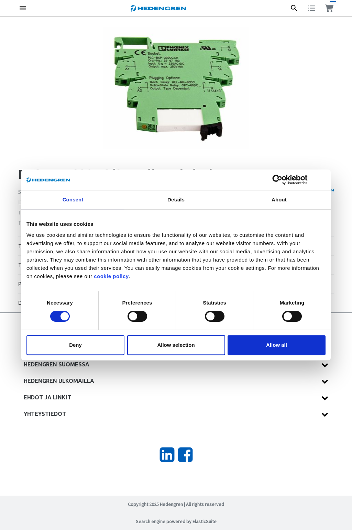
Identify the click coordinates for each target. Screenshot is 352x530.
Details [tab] (176, 199)
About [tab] (279, 199)
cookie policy (111, 276)
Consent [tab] (73, 199)
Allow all (276, 345)
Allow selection (176, 345)
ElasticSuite (204, 521)
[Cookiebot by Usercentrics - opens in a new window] (283, 180)
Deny (75, 345)
